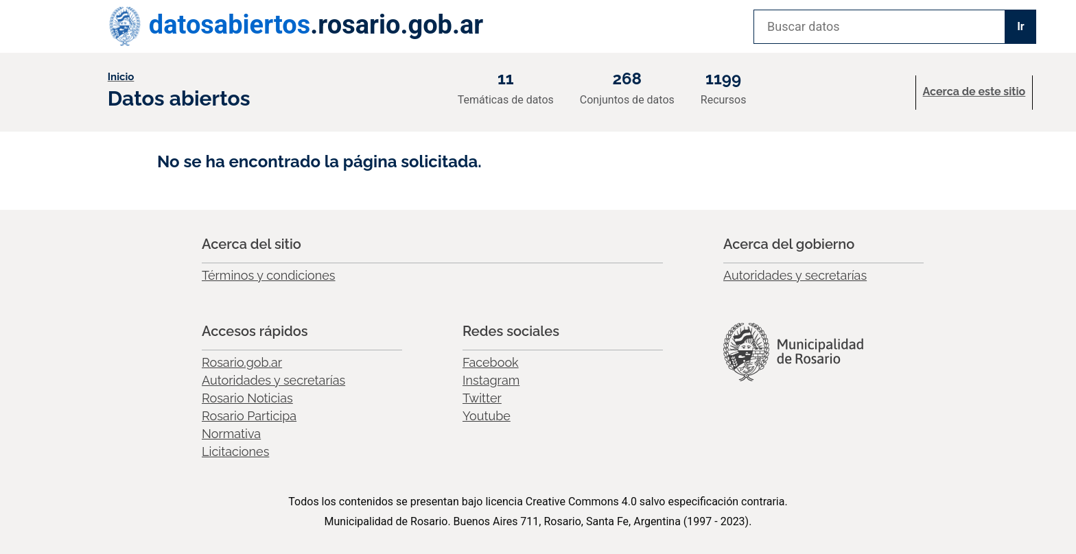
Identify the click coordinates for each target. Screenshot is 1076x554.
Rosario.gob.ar (242, 362)
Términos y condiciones (269, 275)
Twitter (482, 398)
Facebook (491, 362)
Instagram (491, 380)
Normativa (231, 433)
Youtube (487, 416)
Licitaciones (235, 451)
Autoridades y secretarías (795, 275)
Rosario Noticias (247, 398)
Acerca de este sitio (974, 91)
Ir (1021, 26)
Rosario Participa (249, 416)
